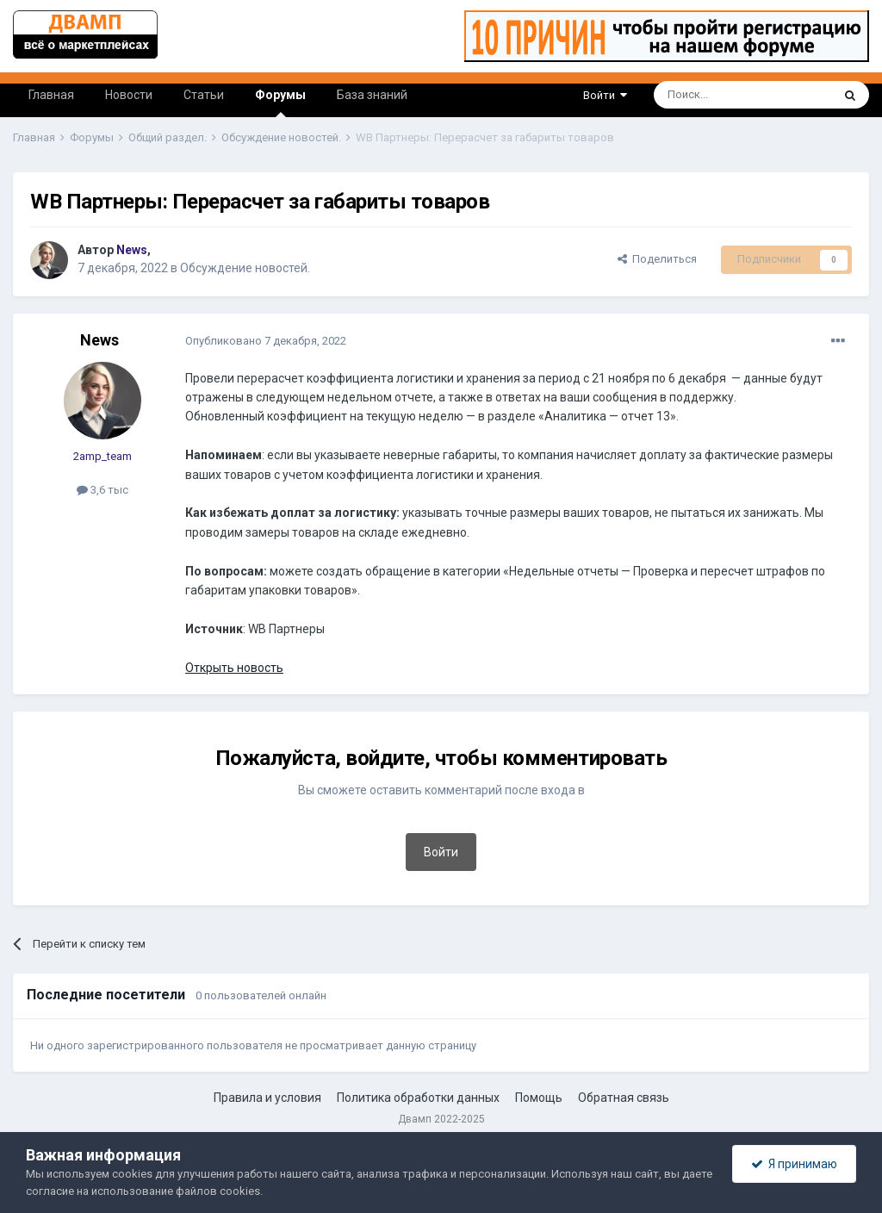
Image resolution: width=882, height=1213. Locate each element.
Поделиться (657, 258)
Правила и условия (267, 1097)
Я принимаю (794, 1164)
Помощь (538, 1097)
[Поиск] (703, 95)
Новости (128, 95)
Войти (605, 95)
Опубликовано (265, 340)
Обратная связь (623, 1097)
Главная (51, 95)
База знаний (372, 95)
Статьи (203, 95)
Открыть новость (234, 668)
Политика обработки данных (418, 1097)
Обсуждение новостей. (245, 268)
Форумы (280, 102)
